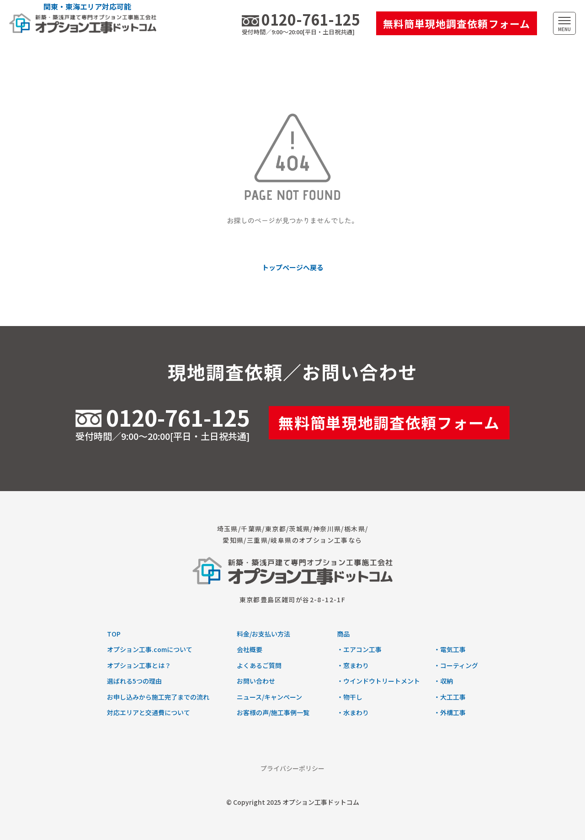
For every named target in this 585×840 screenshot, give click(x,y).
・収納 (443, 680)
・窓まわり (353, 665)
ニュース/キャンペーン (269, 696)
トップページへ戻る (293, 267)
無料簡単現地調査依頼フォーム (456, 23)
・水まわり (353, 712)
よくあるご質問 (259, 665)
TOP (114, 633)
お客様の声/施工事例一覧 (273, 712)
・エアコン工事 (359, 649)
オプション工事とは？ (139, 665)
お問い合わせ (256, 680)
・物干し (349, 696)
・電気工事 (450, 649)
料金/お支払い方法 (263, 633)
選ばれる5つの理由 (134, 680)
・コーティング (456, 665)
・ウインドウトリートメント (378, 680)
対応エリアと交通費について (148, 712)
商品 (343, 633)
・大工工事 (450, 696)
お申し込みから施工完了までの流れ (158, 696)
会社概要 (249, 649)
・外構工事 (450, 712)
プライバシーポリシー (292, 768)
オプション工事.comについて (149, 649)
